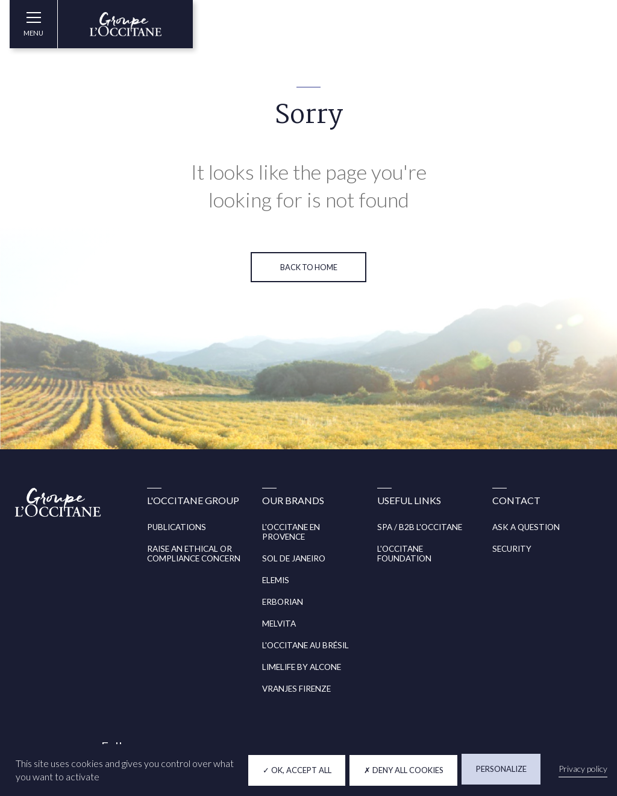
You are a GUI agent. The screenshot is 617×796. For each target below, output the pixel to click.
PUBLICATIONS (176, 527)
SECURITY (511, 549)
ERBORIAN (282, 602)
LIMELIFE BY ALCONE (301, 667)
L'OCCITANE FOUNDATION (404, 553)
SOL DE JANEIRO (293, 558)
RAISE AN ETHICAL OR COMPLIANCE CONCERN (193, 553)
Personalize (501, 769)
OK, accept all (297, 770)
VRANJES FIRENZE (296, 688)
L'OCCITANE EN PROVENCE (291, 532)
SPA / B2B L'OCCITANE (419, 527)
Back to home (308, 267)
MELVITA (279, 623)
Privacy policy (583, 768)
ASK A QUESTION (526, 527)
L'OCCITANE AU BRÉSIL (305, 645)
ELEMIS (275, 580)
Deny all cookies (403, 770)
